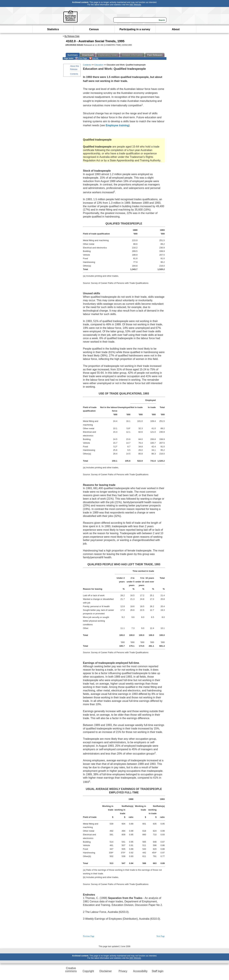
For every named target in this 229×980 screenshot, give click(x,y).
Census (94, 29)
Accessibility (140, 971)
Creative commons (71, 970)
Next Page (160, 936)
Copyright (88, 971)
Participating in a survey (134, 29)
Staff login (157, 971)
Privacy (123, 971)
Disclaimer (105, 971)
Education (98, 65)
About (176, 29)
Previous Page (88, 936)
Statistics (53, 29)
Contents (74, 74)
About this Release (74, 67)
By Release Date (72, 36)
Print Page (81, 58)
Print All (93, 58)
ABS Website (135, 4)
